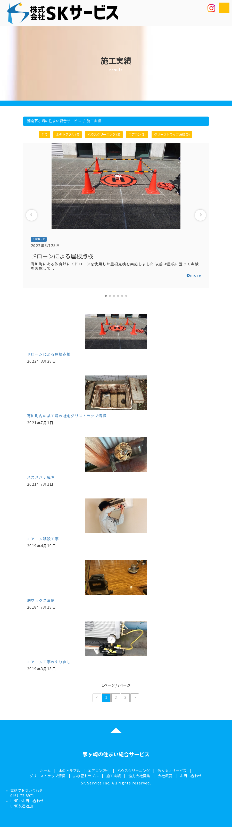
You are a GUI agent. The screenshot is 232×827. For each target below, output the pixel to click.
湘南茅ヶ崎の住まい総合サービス (54, 121)
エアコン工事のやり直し (49, 662)
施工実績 (113, 776)
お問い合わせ (191, 776)
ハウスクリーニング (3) (104, 134)
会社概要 (165, 776)
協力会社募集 (139, 776)
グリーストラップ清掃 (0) (172, 134)
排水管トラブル (85, 776)
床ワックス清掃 (41, 601)
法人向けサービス (172, 771)
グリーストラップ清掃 (47, 776)
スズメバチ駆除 (41, 477)
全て (44, 134)
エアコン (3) (137, 134)
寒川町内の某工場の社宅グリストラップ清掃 (66, 416)
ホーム (45, 771)
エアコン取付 (99, 771)
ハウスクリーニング (133, 771)
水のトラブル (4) (67, 134)
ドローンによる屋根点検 (49, 354)
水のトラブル (69, 771)
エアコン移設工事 (43, 539)
